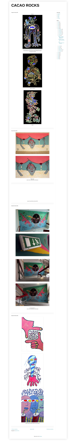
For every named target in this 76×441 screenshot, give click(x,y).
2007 (58, 58)
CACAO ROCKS (25, 5)
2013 (58, 28)
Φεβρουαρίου (60, 49)
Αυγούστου (60, 34)
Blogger (41, 436)
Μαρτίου (59, 48)
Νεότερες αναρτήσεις (14, 429)
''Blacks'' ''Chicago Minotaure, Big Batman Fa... (60, 37)
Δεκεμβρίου (60, 29)
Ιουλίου (59, 35)
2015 (58, 25)
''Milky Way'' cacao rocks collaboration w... (61, 40)
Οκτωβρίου (60, 31)
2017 (58, 23)
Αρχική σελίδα (32, 429)
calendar (59, 18)
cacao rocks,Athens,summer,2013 (61, 43)
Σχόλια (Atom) (17, 430)
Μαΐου (59, 47)
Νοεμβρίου (60, 30)
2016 (58, 24)
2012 (58, 52)
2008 (58, 57)
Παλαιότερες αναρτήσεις (50, 429)
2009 (58, 56)
